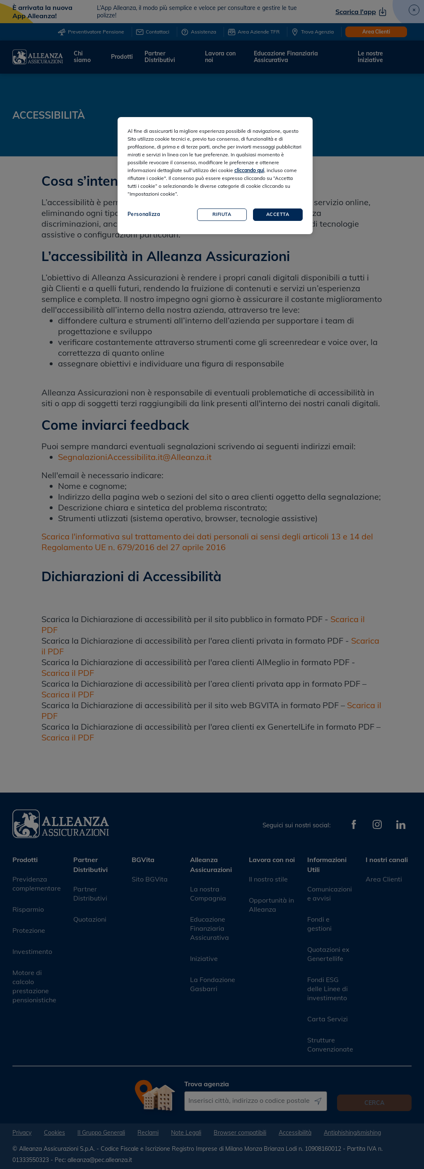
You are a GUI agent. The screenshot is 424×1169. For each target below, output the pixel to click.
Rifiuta (221, 214)
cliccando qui (249, 170)
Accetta (277, 214)
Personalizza (144, 214)
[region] (215, 175)
